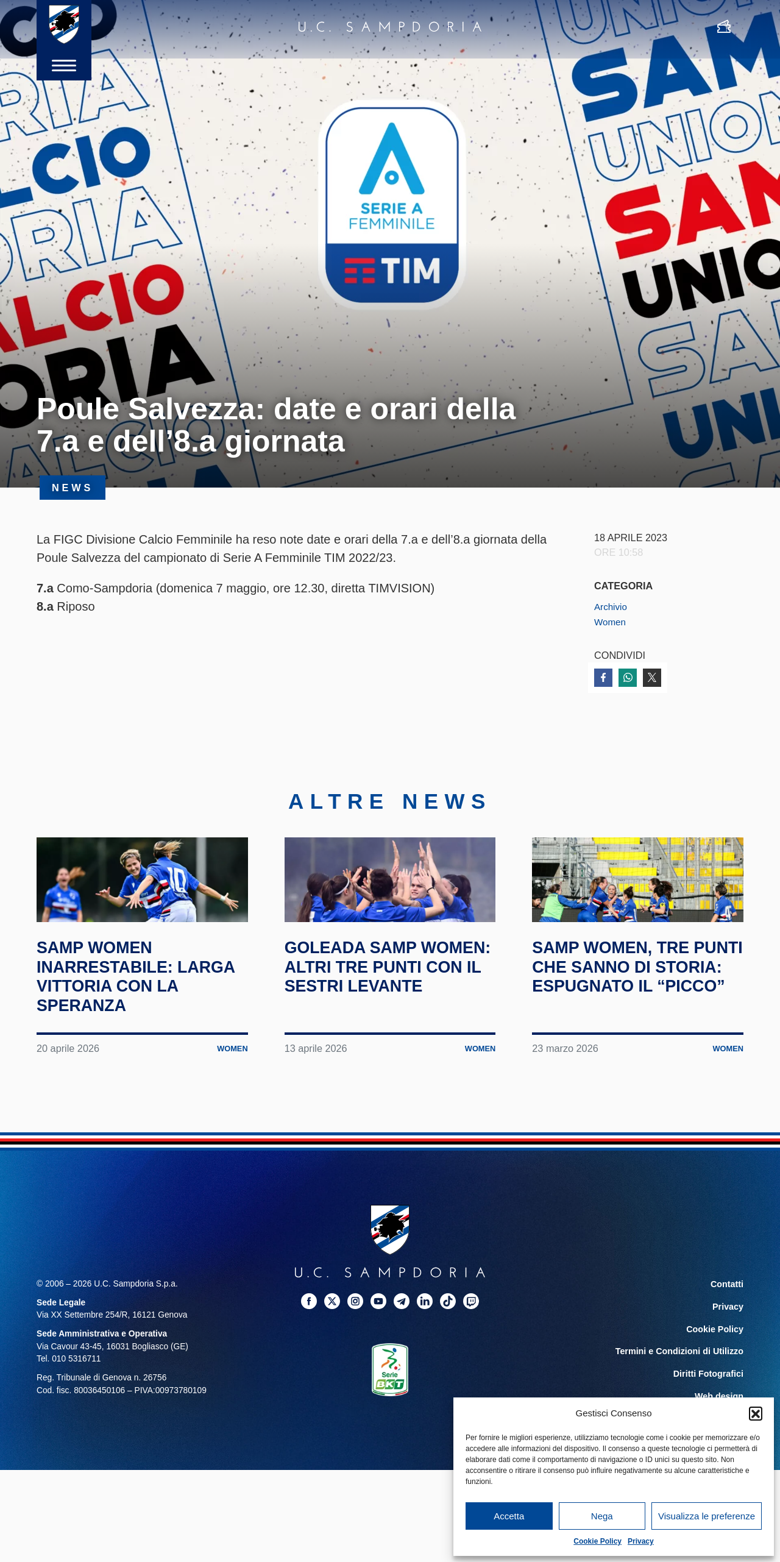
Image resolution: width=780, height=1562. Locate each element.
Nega (602, 1516)
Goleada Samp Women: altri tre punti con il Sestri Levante (381, 1019)
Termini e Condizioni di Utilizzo (681, 1392)
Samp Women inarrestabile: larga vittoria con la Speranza (136, 1019)
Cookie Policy (597, 1541)
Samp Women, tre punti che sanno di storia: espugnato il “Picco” (629, 1019)
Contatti (727, 1327)
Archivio (611, 606)
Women (611, 621)
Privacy (641, 1541)
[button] (756, 1413)
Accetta (509, 1516)
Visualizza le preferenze (706, 1516)
